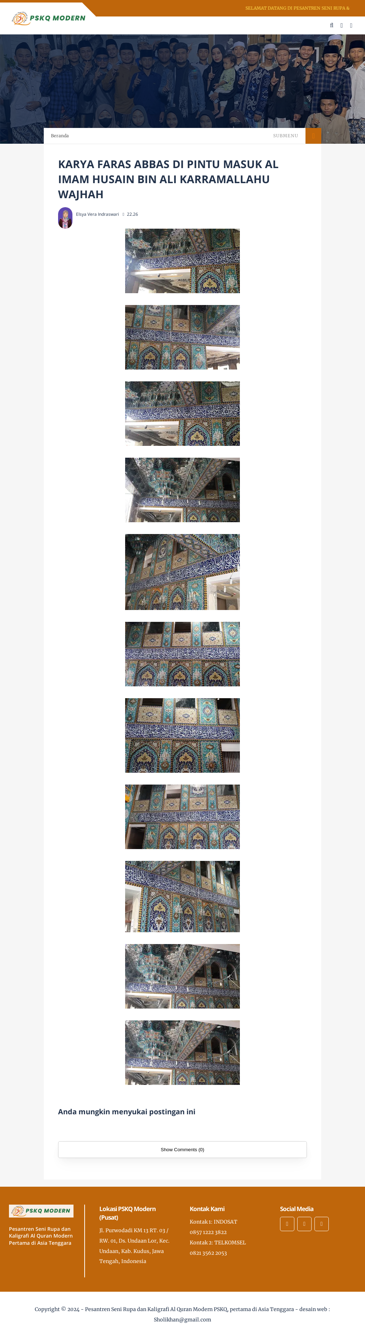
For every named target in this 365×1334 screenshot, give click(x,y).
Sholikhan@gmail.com (182, 1319)
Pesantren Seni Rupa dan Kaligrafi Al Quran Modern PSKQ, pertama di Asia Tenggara (189, 1309)
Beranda (60, 135)
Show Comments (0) (182, 1149)
